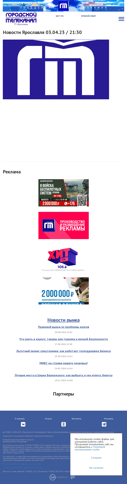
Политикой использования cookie (90, 448)
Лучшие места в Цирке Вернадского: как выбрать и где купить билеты (63, 375)
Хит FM (59, 16)
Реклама (108, 418)
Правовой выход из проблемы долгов (63, 327)
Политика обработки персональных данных (21, 464)
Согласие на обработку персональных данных (22, 467)
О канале (20, 418)
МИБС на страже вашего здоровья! (64, 363)
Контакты (76, 418)
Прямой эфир (88, 16)
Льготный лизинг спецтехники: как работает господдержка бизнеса (63, 351)
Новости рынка (63, 320)
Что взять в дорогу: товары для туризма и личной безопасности (63, 339)
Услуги (48, 418)
